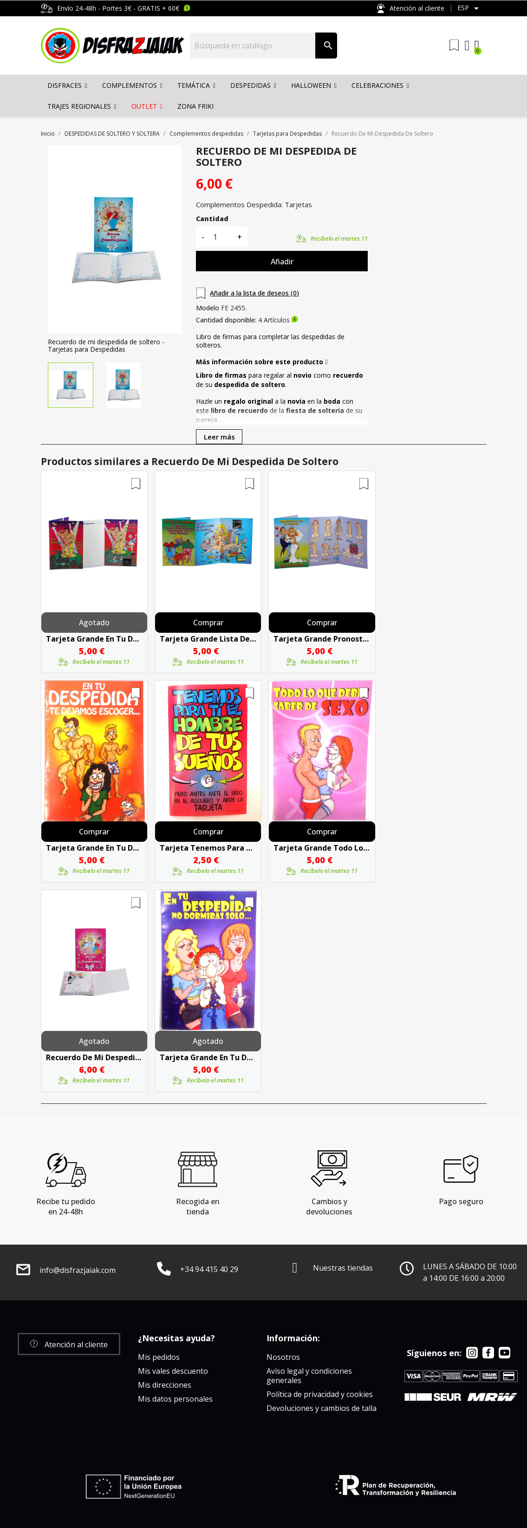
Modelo (207, 308)
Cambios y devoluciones (329, 1206)
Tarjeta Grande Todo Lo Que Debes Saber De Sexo (321, 848)
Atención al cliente (410, 8)
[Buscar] (253, 46)
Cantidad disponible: (226, 320)
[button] (69, 1344)
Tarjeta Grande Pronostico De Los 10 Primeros (321, 639)
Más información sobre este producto (261, 362)
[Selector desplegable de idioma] (469, 8)
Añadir (282, 261)
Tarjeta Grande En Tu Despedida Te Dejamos (94, 848)
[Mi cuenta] (467, 45)
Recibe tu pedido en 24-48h (65, 1206)
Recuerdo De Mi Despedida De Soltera (94, 1057)
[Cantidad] (220, 236)
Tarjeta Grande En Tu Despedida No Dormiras (208, 1057)
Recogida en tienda (198, 1206)
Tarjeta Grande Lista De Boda (208, 639)
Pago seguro (461, 1201)
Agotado (94, 622)
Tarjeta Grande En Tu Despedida (94, 639)
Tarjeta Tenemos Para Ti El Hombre (208, 848)
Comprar (208, 622)
